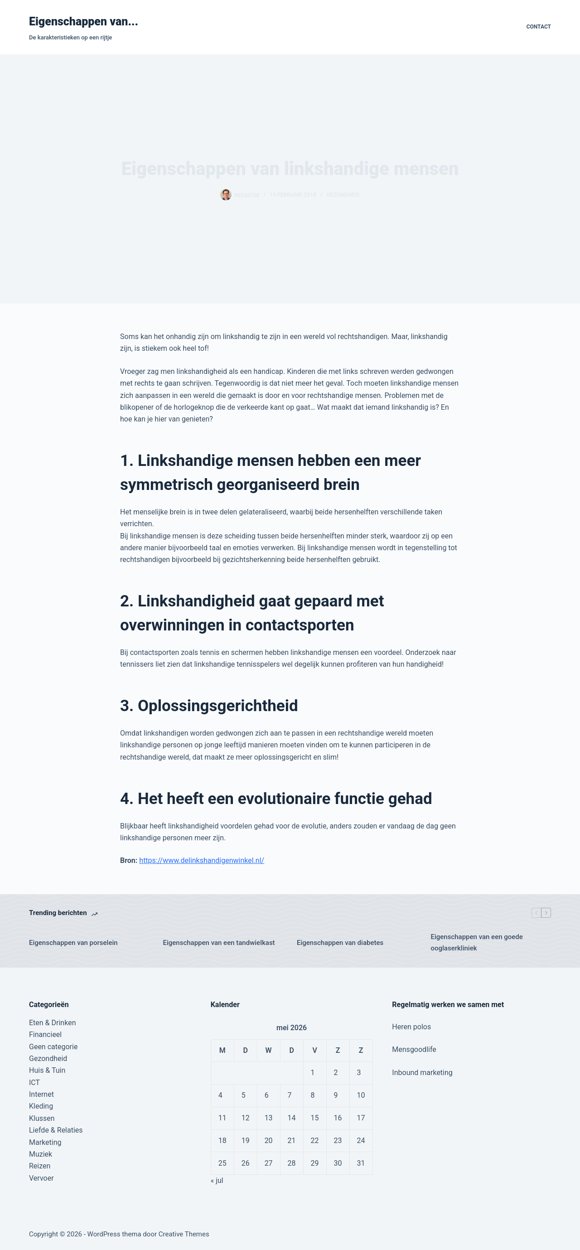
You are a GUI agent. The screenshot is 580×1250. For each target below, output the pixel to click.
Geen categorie (53, 1046)
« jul (217, 1180)
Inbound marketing (422, 1072)
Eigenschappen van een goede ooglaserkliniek (477, 942)
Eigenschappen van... (83, 21)
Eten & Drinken (52, 1022)
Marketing (45, 1142)
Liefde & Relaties (56, 1130)
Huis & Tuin (47, 1070)
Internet (41, 1094)
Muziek (40, 1154)
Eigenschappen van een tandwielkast (219, 943)
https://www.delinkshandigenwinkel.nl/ (201, 860)
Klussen (42, 1118)
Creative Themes (184, 1234)
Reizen (39, 1166)
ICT (34, 1082)
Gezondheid (342, 195)
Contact (539, 27)
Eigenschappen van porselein (73, 943)
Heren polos (411, 1026)
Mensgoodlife (414, 1049)
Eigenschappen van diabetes (340, 943)
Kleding (41, 1106)
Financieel (45, 1034)
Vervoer (41, 1178)
